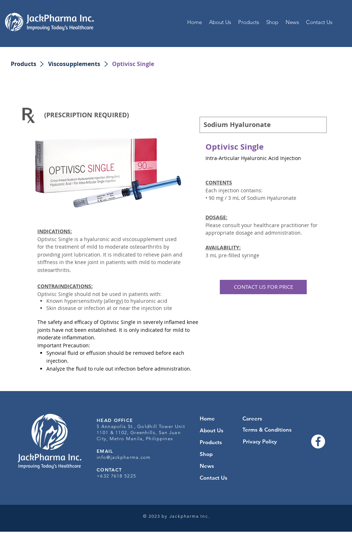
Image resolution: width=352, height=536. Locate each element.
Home (207, 418)
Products (211, 442)
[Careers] (252, 418)
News (207, 465)
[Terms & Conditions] (267, 429)
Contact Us (213, 477)
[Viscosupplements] (74, 64)
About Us (211, 430)
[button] (133, 64)
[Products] (23, 64)
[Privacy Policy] (260, 441)
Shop (206, 454)
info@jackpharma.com (124, 457)
